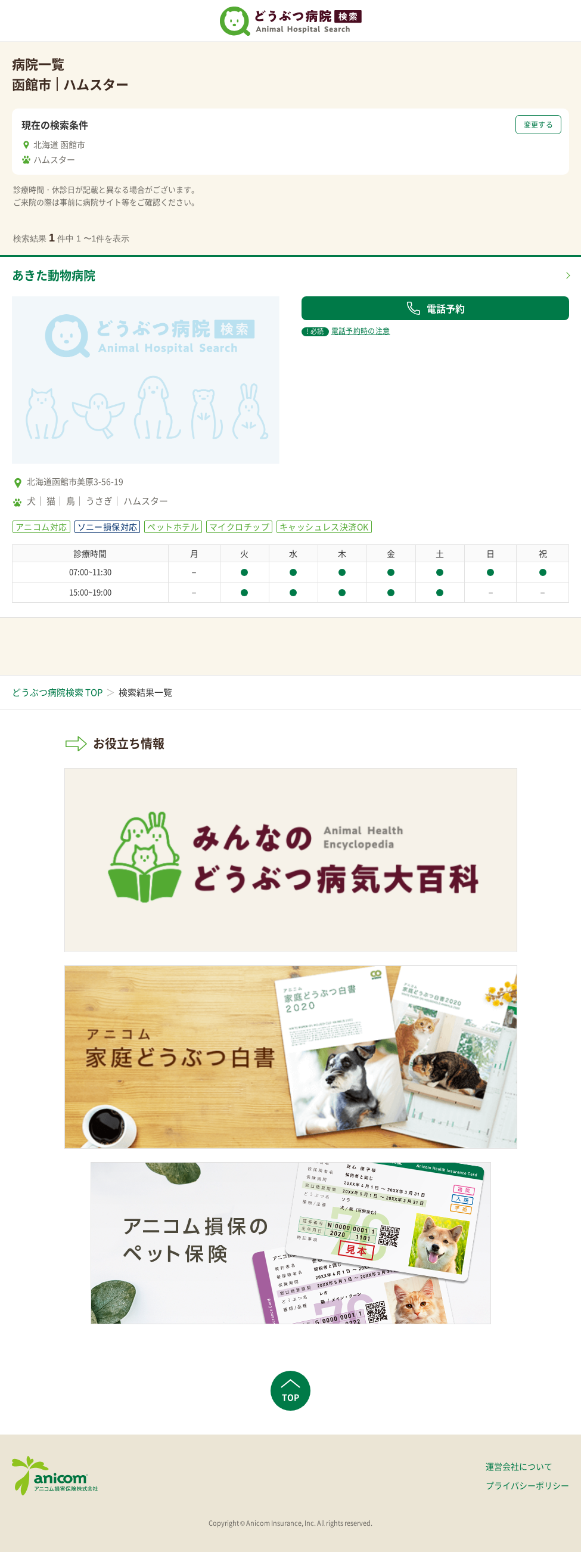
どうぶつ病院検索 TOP (57, 692)
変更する (538, 124)
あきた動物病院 (53, 275)
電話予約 (435, 308)
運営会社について (519, 1466)
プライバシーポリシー (527, 1485)
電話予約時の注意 (346, 331)
